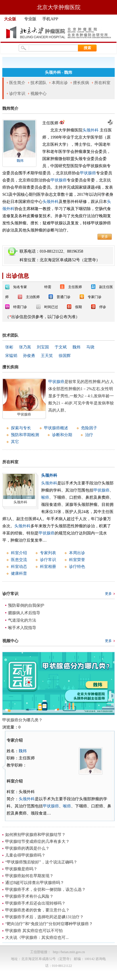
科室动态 (19, 566)
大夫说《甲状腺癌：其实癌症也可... (37, 937)
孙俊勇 (29, 356)
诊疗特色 (77, 566)
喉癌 (45, 497)
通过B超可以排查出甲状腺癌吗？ (34, 883)
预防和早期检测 (25, 435)
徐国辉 (65, 356)
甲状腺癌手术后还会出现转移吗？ (35, 903)
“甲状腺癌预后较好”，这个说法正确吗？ (41, 862)
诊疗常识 (17, 93)
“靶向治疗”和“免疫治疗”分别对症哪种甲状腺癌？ (49, 924)
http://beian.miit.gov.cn (69, 952)
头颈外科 (91, 130)
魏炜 (20, 161)
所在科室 (102, 83)
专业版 (30, 19)
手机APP (50, 19)
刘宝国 (43, 347)
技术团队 (38, 83)
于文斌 (61, 347)
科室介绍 (19, 553)
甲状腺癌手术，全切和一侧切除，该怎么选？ (45, 889)
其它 (15, 442)
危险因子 (89, 428)
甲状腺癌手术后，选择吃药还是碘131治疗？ (44, 917)
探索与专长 (21, 428)
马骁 (90, 347)
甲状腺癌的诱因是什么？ (27, 848)
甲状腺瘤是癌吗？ (21, 869)
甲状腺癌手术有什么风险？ (29, 896)
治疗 (89, 435)
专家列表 (48, 553)
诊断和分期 (62, 435)
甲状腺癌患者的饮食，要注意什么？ (37, 910)
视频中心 (38, 93)
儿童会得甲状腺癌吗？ (25, 855)
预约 (110, 122)
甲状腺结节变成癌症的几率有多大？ (37, 841)
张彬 (9, 347)
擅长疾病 (81, 83)
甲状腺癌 (88, 173)
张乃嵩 (25, 347)
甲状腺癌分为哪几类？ (22, 720)
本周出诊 (60, 83)
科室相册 (48, 566)
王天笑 (47, 356)
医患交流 (19, 560)
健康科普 (19, 573)
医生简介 (17, 83)
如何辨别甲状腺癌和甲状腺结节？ (35, 835)
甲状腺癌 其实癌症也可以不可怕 (34, 931)
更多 (104, 237)
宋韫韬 (11, 356)
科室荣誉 (77, 560)
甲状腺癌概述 (56, 428)
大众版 (10, 19)
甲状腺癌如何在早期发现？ (29, 876)
